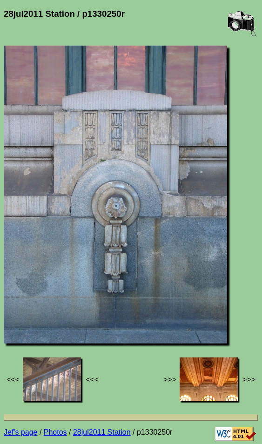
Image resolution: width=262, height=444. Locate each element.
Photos (55, 432)
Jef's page (20, 432)
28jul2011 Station (102, 432)
